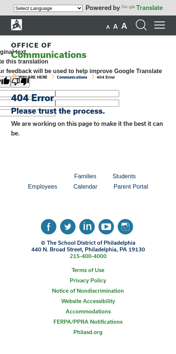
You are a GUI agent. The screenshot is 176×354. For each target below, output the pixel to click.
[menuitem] (41, 176)
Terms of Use (88, 270)
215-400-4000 (88, 256)
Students (124, 176)
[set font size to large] (124, 26)
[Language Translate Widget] (48, 8)
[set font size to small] (108, 27)
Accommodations (88, 311)
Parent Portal (131, 186)
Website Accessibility (88, 301)
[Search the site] (140, 25)
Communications (48, 50)
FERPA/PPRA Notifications (88, 322)
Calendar (85, 186)
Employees (42, 186)
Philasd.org (88, 332)
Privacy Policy (88, 280)
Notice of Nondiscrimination (88, 291)
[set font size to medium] (115, 26)
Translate (142, 7)
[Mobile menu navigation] (159, 25)
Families (85, 176)
